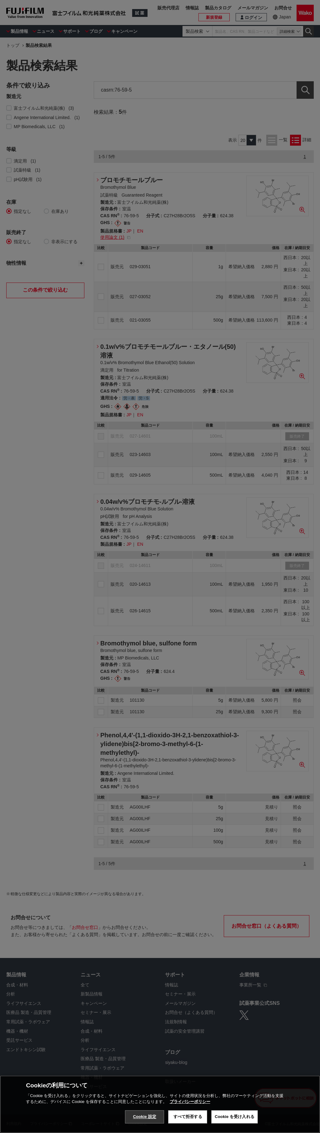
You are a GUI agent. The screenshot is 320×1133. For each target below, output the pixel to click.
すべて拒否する (187, 1116)
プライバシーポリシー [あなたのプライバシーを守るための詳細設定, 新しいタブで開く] (190, 1101)
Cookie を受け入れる (234, 1116)
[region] (160, 1104)
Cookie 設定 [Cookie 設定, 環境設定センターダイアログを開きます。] (144, 1116)
